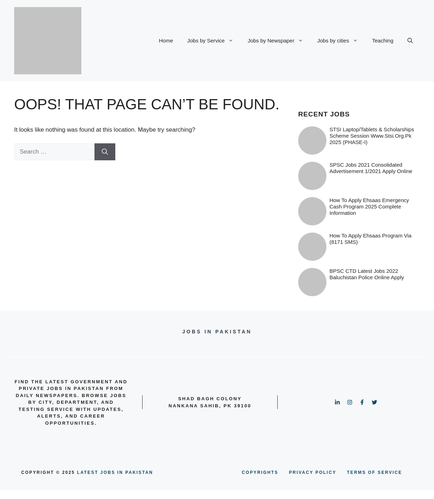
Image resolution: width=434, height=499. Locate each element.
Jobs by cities (341, 40)
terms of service (374, 472)
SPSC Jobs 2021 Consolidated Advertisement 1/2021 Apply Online (370, 168)
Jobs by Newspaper (279, 40)
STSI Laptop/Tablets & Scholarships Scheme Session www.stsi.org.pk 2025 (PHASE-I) (371, 135)
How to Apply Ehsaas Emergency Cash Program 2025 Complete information (369, 206)
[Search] (104, 151)
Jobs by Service (214, 40)
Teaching (382, 41)
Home (166, 41)
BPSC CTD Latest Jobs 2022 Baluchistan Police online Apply (366, 274)
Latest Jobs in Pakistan (115, 472)
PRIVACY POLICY (312, 472)
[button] (410, 40)
